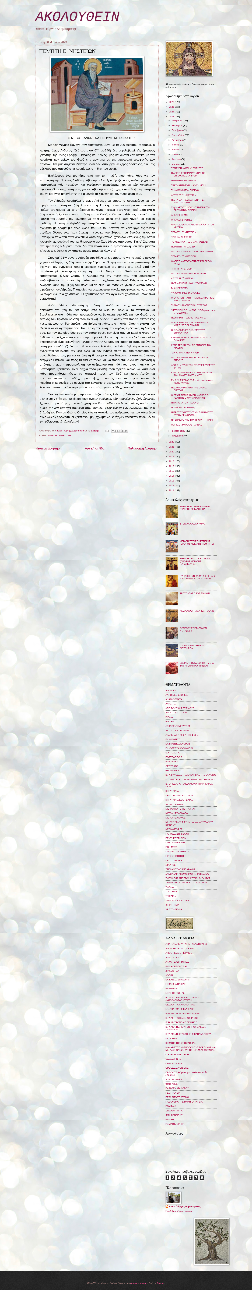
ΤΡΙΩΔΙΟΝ (171, 896)
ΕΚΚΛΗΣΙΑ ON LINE (176, 984)
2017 (171, 466)
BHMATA (170, 1119)
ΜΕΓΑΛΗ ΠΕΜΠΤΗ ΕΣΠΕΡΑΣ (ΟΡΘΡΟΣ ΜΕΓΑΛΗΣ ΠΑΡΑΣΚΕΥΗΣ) (195, 561)
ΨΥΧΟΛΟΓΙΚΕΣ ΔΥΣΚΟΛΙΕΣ (185, 293)
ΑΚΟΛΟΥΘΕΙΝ (78, 17)
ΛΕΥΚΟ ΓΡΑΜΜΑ (174, 804)
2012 (171, 485)
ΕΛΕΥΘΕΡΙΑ (172, 988)
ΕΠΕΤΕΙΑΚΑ (172, 761)
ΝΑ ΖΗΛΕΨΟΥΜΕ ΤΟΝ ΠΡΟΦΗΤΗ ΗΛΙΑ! (192, 420)
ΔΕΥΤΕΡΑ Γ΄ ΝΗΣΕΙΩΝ (183, 278)
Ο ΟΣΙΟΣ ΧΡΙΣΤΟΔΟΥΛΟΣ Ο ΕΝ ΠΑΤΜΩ (192, 251)
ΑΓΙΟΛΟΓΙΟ (171, 690)
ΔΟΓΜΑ (169, 975)
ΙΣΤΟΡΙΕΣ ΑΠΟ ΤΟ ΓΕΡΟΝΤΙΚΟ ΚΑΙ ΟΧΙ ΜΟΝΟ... (191, 779)
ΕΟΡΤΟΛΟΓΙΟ (173, 752)
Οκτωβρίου (177, 130)
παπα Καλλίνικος (174, 1079)
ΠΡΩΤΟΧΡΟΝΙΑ (174, 860)
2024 (171, 111)
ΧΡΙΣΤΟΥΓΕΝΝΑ (174, 909)
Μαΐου (175, 154)
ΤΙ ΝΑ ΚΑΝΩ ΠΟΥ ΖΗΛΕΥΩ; (185, 190)
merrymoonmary (139, 1283)
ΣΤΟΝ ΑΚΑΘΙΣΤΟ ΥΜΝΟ (192, 523)
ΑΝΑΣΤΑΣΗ (171, 703)
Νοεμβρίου (177, 125)
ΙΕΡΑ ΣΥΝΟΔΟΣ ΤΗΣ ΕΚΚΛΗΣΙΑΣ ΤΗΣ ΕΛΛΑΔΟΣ (191, 775)
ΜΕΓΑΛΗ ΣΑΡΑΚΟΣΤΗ (59, 435)
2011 (171, 490)
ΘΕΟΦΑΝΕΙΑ (172, 770)
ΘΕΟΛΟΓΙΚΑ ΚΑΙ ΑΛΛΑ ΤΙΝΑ (180, 1004)
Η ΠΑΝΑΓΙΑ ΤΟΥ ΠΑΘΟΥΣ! (185, 402)
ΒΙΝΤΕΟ (170, 721)
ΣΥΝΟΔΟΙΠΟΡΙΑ (174, 1110)
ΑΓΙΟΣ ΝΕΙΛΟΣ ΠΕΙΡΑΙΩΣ (179, 953)
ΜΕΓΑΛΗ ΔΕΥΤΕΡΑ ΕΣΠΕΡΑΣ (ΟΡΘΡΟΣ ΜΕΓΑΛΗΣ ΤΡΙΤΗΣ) (195, 507)
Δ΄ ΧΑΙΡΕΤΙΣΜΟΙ (179, 215)
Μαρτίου (176, 164)
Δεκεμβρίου (178, 120)
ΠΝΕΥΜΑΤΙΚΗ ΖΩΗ (176, 842)
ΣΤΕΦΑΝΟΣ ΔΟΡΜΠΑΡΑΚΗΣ (180, 869)
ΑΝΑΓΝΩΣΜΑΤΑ (174, 699)
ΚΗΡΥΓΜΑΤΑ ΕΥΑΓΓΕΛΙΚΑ (179, 800)
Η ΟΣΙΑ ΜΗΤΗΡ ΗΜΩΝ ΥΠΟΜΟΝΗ (189, 283)
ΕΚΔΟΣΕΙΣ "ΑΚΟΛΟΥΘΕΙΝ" (180, 748)
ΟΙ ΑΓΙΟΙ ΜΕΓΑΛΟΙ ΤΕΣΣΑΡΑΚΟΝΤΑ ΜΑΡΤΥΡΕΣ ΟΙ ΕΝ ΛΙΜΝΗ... (189, 323)
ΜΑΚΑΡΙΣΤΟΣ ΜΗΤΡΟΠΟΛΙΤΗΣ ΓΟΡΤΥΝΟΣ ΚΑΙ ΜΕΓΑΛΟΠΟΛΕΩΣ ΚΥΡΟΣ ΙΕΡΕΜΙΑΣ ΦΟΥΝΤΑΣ (191, 1048)
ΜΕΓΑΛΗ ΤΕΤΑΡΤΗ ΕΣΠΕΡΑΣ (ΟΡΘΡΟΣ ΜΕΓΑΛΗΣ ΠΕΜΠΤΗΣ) (197, 542)
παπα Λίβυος (172, 1084)
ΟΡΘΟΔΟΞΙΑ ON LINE (177, 1067)
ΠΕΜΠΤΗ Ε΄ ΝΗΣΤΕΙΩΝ (183, 180)
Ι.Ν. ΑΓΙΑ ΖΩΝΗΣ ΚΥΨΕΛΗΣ (180, 1009)
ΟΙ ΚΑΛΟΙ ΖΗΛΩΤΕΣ (181, 219)
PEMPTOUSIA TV (175, 1124)
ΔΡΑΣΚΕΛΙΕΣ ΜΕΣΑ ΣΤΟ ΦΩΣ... (182, 735)
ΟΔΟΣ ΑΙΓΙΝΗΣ (173, 1059)
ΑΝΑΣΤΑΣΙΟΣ (172, 957)
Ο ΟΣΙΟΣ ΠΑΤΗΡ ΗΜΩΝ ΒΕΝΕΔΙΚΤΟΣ (191, 273)
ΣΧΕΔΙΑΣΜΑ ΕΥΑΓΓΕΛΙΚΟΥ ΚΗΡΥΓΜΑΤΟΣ (188, 882)
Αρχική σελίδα (94, 448)
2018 (171, 461)
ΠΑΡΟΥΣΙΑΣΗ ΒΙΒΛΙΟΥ (178, 833)
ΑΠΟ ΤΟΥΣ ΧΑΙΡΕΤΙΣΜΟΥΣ (180, 708)
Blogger (160, 1283)
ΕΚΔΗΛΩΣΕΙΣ (173, 739)
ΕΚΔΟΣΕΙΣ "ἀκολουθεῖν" (178, 979)
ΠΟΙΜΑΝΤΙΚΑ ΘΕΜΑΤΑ (177, 851)
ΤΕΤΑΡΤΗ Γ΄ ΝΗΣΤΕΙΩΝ (183, 256)
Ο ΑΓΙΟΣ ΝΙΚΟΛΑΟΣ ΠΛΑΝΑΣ (186, 424)
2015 (171, 471)
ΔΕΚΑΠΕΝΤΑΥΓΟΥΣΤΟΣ (178, 726)
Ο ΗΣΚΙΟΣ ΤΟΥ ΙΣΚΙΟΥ (177, 1054)
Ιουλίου (176, 144)
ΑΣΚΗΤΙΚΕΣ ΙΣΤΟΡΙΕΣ (177, 712)
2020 (171, 451)
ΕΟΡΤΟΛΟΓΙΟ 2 (174, 757)
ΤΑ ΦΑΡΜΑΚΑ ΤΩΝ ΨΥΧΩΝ (185, 352)
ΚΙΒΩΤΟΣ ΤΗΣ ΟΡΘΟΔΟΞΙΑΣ (181, 1043)
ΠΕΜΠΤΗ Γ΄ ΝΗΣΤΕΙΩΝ (183, 246)
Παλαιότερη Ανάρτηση (143, 448)
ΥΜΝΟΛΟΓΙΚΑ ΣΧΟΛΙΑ (177, 900)
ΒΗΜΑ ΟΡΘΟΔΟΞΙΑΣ (176, 966)
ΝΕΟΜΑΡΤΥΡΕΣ (174, 829)
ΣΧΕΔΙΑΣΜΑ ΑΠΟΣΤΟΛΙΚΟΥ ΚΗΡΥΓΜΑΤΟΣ (188, 878)
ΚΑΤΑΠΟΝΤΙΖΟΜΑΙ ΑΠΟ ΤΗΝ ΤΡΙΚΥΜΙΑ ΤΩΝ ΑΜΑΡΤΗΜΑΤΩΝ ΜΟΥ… (191, 374)
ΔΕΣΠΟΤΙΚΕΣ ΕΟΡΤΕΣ (177, 730)
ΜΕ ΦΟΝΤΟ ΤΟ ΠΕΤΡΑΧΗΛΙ (180, 808)
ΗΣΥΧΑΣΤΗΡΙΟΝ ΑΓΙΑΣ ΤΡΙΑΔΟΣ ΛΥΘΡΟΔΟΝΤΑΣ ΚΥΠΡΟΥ (183, 998)
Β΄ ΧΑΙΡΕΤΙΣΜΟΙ (179, 288)
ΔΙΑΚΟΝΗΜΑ (172, 970)
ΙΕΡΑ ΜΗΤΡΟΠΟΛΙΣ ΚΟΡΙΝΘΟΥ (182, 1018)
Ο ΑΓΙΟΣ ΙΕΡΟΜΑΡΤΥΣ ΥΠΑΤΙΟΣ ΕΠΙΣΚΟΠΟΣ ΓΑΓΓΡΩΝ (188, 174)
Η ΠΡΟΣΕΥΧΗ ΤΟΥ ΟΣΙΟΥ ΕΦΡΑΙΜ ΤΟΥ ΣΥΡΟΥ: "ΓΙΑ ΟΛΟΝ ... (192, 413)
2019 (171, 456)
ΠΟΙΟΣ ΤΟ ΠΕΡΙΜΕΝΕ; (183, 407)
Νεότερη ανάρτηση (49, 448)
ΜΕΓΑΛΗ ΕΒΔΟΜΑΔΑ (177, 813)
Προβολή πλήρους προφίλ (179, 1211)
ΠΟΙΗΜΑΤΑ (171, 847)
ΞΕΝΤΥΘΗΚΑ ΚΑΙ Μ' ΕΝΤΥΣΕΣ (187, 168)
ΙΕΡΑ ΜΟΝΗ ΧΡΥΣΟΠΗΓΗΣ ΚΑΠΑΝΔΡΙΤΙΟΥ (188, 1034)
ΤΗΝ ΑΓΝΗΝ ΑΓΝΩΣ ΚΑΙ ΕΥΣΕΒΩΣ (189, 305)
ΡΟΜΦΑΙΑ (171, 1106)
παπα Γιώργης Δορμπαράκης (185, 1206)
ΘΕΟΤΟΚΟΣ (172, 766)
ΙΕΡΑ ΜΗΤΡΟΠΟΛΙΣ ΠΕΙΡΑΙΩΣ (181, 1022)
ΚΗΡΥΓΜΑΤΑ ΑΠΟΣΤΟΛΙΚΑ (180, 795)
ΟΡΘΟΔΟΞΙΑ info (174, 1063)
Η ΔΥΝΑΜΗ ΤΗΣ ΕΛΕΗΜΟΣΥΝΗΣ (188, 317)
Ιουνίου (176, 149)
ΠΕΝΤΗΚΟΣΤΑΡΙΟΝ (176, 838)
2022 (171, 442)
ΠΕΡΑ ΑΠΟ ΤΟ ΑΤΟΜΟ (177, 1097)
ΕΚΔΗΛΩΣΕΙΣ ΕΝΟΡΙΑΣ (178, 743)
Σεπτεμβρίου (178, 135)
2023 (171, 116)
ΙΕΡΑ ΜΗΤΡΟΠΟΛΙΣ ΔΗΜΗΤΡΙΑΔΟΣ (184, 1013)
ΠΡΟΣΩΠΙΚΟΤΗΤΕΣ (176, 856)
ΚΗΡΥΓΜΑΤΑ (172, 791)
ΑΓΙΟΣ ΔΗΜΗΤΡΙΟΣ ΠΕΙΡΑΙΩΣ (181, 948)
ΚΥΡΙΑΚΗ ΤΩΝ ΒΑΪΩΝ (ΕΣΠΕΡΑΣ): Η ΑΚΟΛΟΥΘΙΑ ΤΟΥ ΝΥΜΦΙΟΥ (197, 577)
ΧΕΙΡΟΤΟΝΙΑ (172, 905)
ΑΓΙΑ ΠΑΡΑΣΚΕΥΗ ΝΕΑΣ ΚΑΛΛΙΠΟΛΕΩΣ (187, 944)
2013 (171, 480)
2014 (171, 475)
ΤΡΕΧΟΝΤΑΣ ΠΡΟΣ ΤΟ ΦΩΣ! (195, 593)
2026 (171, 102)
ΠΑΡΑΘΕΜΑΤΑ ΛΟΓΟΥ (177, 1088)
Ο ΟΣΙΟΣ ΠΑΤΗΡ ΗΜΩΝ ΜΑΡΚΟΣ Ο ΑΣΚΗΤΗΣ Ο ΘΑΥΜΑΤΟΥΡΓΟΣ (189, 396)
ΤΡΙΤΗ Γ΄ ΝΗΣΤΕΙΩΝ (181, 268)
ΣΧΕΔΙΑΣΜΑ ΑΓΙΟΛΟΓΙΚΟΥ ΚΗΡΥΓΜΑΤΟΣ (187, 874)
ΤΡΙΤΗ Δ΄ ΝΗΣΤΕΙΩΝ (181, 237)
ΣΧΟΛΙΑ (170, 887)
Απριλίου (176, 159)
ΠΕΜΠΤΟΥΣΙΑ (173, 1092)
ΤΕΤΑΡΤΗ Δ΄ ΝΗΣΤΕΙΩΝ (183, 232)
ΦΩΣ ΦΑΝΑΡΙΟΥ (174, 1115)
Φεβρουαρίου (179, 431)
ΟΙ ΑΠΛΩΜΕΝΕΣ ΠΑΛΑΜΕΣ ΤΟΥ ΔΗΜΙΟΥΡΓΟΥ (188, 331)
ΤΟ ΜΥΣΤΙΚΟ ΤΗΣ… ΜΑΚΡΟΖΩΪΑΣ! (189, 241)
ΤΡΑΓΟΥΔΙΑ (172, 891)
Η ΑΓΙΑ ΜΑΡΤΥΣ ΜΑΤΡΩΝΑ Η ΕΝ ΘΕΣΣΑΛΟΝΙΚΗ (188, 201)
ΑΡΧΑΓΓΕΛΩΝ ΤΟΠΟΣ (177, 962)
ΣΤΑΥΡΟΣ (171, 865)
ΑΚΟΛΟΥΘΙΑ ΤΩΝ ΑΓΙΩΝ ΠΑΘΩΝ (197, 610)
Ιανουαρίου (177, 435)
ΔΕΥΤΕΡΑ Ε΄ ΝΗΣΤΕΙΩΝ (183, 195)
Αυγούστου (177, 140)
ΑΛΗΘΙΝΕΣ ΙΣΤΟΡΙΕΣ (177, 695)
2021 (171, 446)
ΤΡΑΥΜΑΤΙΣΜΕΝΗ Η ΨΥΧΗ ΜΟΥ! (188, 185)
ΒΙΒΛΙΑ (169, 717)
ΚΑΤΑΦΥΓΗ (171, 1038)
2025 (171, 106)
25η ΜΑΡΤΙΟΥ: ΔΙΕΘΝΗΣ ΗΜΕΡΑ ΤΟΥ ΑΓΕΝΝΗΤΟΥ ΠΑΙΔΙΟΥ (190, 208)
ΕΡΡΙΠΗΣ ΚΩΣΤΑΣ (175, 993)
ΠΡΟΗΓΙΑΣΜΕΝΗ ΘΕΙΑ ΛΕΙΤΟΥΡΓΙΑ (192, 647)
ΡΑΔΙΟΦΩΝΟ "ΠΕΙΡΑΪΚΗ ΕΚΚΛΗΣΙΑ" (185, 1101)
